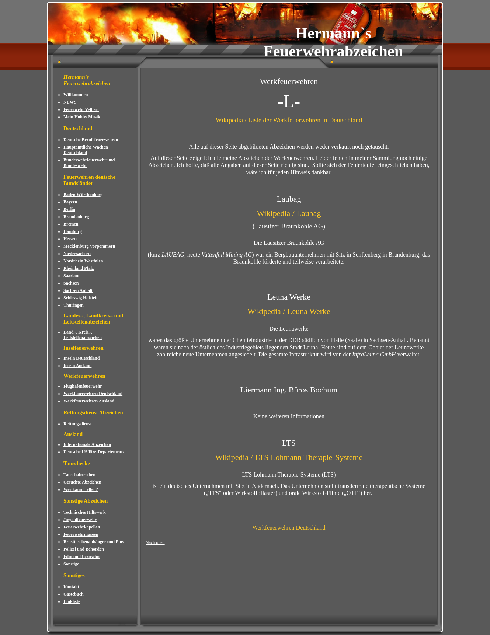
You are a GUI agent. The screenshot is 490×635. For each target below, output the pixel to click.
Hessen (70, 238)
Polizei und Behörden (83, 549)
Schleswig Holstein (81, 297)
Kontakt (71, 586)
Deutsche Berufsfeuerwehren (90, 139)
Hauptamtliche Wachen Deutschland (85, 149)
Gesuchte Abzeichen (82, 482)
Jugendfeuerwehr (80, 519)
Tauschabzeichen (79, 474)
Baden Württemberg (82, 194)
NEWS (69, 102)
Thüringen (73, 305)
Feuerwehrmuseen (80, 534)
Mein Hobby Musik (81, 116)
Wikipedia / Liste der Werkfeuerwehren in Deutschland (289, 120)
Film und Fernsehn (81, 556)
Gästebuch (73, 594)
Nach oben (155, 542)
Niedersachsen (77, 253)
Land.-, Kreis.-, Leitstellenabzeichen (82, 334)
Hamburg (72, 231)
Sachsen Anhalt (78, 290)
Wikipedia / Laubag (289, 213)
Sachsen (71, 283)
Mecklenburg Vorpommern (89, 246)
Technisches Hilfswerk (84, 512)
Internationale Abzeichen (87, 444)
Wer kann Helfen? (80, 489)
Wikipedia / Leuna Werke (288, 311)
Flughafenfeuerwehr (82, 386)
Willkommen (75, 94)
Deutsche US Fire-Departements (93, 451)
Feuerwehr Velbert (81, 109)
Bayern (70, 202)
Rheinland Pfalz (78, 268)
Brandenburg (76, 216)
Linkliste (71, 601)
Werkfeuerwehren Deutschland (92, 393)
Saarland (72, 275)
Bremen (70, 224)
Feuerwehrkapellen (81, 527)
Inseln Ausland (77, 365)
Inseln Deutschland (81, 358)
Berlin (69, 209)
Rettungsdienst (77, 423)
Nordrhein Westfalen (83, 261)
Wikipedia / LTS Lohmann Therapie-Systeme (289, 457)
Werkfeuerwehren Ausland (88, 401)
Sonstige (71, 563)
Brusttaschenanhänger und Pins (93, 541)
